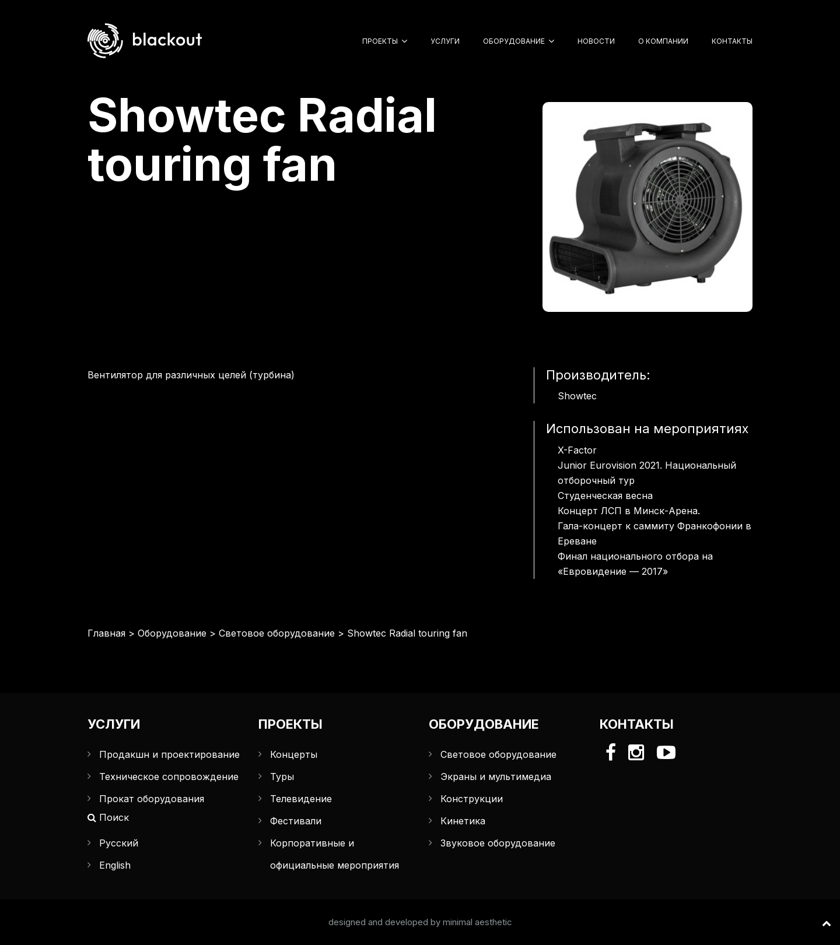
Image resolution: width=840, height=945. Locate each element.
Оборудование (514, 41)
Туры (282, 776)
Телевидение (301, 799)
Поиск (108, 817)
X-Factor (577, 450)
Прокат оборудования (151, 799)
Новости (596, 41)
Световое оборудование (277, 633)
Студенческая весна (605, 495)
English (115, 865)
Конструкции (471, 799)
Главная (106, 633)
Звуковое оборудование (497, 843)
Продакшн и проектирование (169, 754)
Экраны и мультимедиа (495, 776)
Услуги (445, 41)
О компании (663, 41)
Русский (118, 843)
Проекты (380, 41)
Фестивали (295, 821)
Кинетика (462, 821)
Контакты (732, 41)
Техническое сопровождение (169, 776)
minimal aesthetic (477, 922)
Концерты (293, 754)
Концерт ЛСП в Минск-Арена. (629, 511)
